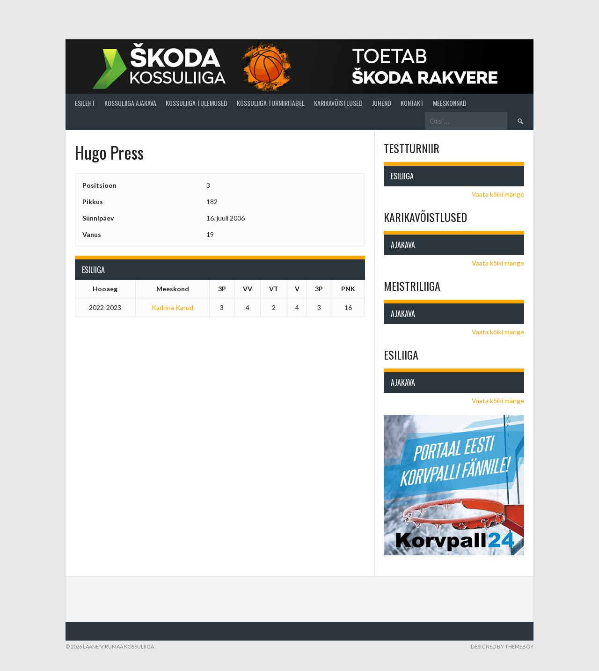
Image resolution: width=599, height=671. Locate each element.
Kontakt (412, 103)
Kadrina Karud (172, 307)
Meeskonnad (450, 103)
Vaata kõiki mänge (498, 194)
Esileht (85, 103)
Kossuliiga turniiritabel (271, 103)
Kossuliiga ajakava (130, 103)
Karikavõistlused (338, 103)
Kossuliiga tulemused (196, 103)
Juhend (381, 103)
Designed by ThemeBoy (502, 646)
